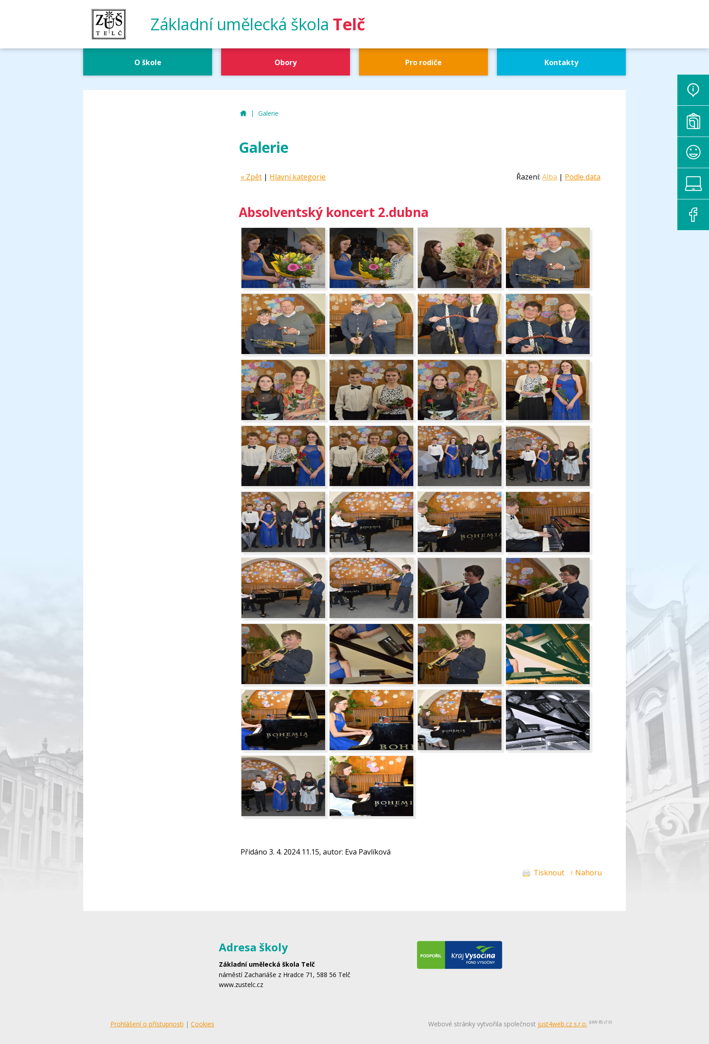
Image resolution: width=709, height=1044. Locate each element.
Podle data (582, 177)
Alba (549, 177)
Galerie (268, 113)
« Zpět (251, 177)
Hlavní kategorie (297, 177)
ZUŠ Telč (243, 114)
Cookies (202, 1024)
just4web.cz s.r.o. (562, 1024)
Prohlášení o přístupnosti (147, 1024)
